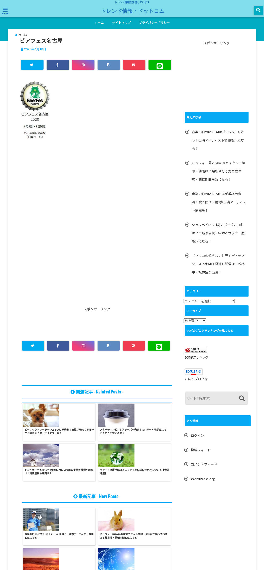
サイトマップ (121, 23)
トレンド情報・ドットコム (132, 11)
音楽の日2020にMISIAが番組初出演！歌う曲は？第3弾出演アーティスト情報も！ (219, 206)
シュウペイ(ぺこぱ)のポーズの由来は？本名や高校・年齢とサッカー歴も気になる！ (218, 237)
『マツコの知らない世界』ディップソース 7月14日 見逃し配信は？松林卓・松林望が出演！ (218, 268)
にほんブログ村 (196, 383)
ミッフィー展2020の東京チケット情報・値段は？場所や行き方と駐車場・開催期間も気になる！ (218, 175)
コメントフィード (204, 469)
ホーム (99, 23)
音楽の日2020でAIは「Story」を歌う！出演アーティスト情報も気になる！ (218, 144)
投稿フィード (201, 454)
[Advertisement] (97, 196)
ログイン (197, 440)
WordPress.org (203, 483)
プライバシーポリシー (154, 23)
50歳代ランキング (196, 362)
